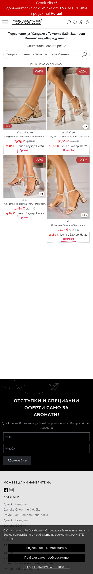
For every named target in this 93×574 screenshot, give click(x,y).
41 (68, 221)
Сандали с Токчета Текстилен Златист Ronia (68, 225)
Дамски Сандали (16, 504)
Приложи (25, 150)
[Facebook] (6, 490)
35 (63, 132)
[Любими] (75, 22)
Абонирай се (17, 460)
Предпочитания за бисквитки (46, 567)
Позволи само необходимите (46, 557)
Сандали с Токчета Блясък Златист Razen (24, 136)
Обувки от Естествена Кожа (26, 514)
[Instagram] (11, 490)
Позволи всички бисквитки (46, 548)
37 (21, 132)
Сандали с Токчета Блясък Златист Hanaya (24, 204)
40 (31, 132)
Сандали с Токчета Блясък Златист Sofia (68, 136)
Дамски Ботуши (16, 520)
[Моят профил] (81, 22)
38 (24, 132)
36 (18, 132)
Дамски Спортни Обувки (22, 509)
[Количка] (87, 22)
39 (28, 132)
